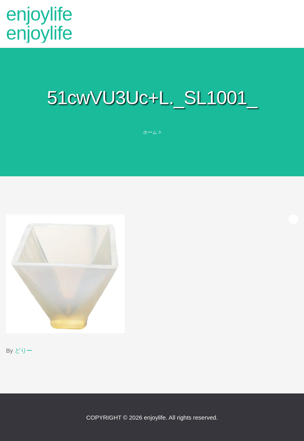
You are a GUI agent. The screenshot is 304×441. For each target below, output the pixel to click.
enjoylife (39, 14)
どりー (23, 350)
